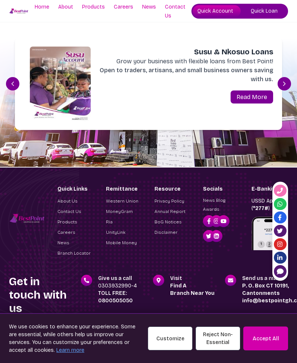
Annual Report (169, 211)
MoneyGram (119, 211)
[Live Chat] (280, 271)
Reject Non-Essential (218, 338)
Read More (252, 97)
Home (42, 7)
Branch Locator (74, 253)
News (149, 7)
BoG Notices (168, 222)
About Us (67, 201)
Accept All (266, 338)
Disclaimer (166, 232)
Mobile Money (121, 242)
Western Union (122, 201)
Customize (170, 338)
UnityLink (115, 232)
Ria (109, 222)
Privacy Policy (169, 201)
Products (93, 7)
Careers (123, 7)
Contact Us (69, 211)
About (65, 7)
